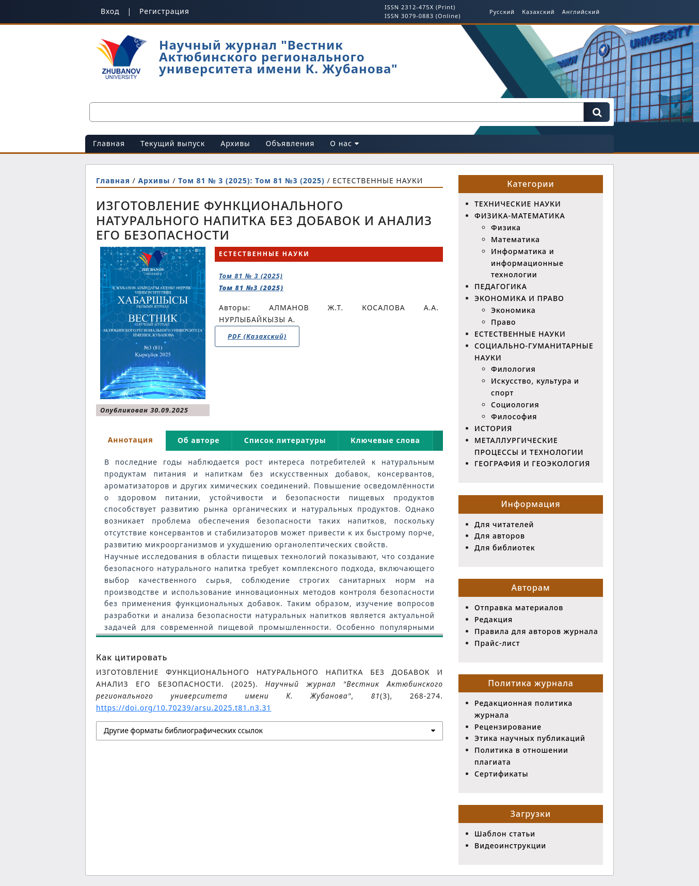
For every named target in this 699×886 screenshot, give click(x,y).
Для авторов (499, 536)
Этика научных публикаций (529, 738)
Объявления (290, 143)
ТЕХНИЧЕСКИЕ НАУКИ (517, 204)
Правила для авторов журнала (536, 631)
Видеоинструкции (510, 845)
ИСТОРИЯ (493, 428)
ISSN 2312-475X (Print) (420, 7)
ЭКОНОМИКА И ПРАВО (519, 298)
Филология (513, 369)
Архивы (235, 143)
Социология (515, 404)
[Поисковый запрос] (336, 112)
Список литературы (285, 440)
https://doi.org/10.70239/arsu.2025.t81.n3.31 (183, 708)
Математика (515, 239)
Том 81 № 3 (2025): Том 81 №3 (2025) (252, 180)
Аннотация (130, 440)
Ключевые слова (385, 440)
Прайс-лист (497, 643)
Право (503, 322)
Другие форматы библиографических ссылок (183, 730)
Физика (506, 227)
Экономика (513, 310)
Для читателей (504, 524)
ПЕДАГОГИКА (500, 286)
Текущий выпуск (172, 143)
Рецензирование (508, 727)
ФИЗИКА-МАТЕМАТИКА (519, 215)
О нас (344, 143)
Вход (110, 11)
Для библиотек (504, 547)
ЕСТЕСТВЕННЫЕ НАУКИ (520, 334)
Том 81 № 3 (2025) (251, 281)
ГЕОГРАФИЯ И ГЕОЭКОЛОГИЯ (532, 463)
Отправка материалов (518, 607)
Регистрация (164, 11)
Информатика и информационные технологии (527, 263)
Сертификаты (501, 774)
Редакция (493, 619)
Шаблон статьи (504, 833)
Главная (109, 143)
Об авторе (199, 440)
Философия (514, 416)
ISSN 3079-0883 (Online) (422, 16)
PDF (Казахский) (257, 336)
